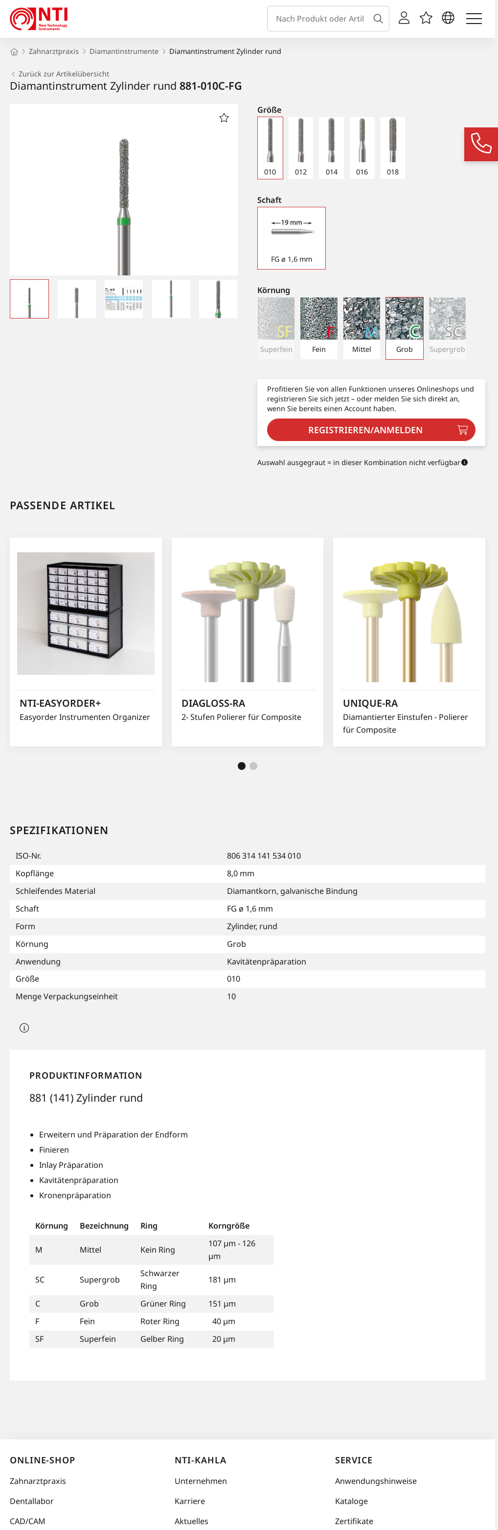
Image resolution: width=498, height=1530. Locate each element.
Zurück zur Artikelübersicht (59, 74)
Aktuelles (191, 1521)
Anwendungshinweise (376, 1481)
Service (354, 1460)
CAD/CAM (27, 1521)
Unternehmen (201, 1481)
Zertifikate (354, 1521)
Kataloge (351, 1501)
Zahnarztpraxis (38, 1481)
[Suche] (380, 18)
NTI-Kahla (200, 1460)
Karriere (190, 1501)
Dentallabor (32, 1501)
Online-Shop (42, 1460)
